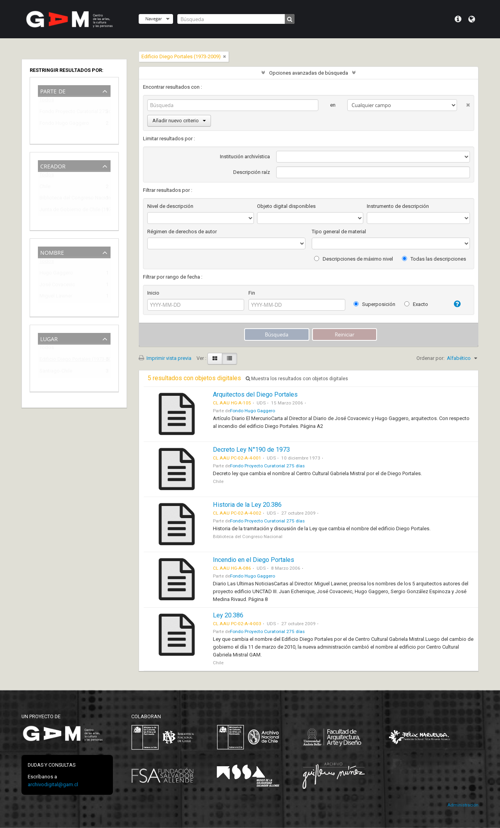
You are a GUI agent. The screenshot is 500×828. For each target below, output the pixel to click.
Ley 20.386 (228, 615)
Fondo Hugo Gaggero (64, 124)
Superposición (374, 304)
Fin (251, 293)
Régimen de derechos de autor (182, 231)
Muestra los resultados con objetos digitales (297, 378)
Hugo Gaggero (56, 274)
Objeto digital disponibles (286, 206)
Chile (44, 187)
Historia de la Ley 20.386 (247, 504)
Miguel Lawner (55, 297)
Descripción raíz (251, 172)
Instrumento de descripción (398, 206)
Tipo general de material (339, 231)
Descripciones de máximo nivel (353, 259)
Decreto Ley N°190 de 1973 (251, 449)
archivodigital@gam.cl (53, 784)
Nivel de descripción (170, 206)
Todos (46, 101)
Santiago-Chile (55, 372)
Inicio (153, 293)
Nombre (52, 252)
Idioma (472, 19)
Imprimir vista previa (165, 358)
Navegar (153, 18)
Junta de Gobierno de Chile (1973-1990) (68, 210)
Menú (458, 19)
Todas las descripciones (434, 259)
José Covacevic (57, 286)
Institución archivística (245, 156)
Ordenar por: (430, 358)
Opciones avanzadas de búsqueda (308, 73)
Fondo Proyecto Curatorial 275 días (68, 112)
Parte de (53, 90)
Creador (53, 165)
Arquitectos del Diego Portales (255, 394)
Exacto (416, 304)
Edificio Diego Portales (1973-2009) (68, 360)
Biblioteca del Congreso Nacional (68, 199)
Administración (463, 805)
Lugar (49, 338)
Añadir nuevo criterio (179, 120)
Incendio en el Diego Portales (253, 559)
